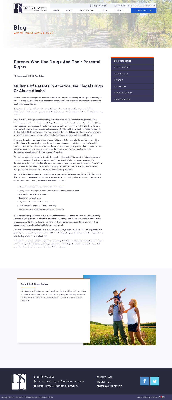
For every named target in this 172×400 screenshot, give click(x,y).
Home (56, 10)
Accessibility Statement (44, 397)
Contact (119, 10)
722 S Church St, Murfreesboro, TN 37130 (135, 6)
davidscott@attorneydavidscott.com (56, 385)
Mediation (104, 381)
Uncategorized (122, 99)
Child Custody (122, 67)
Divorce (118, 80)
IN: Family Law (38, 76)
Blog (105, 10)
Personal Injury (123, 93)
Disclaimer (19, 397)
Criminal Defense (109, 386)
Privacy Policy (30, 397)
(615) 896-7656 (98, 6)
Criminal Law (121, 74)
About (69, 10)
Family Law (120, 86)
